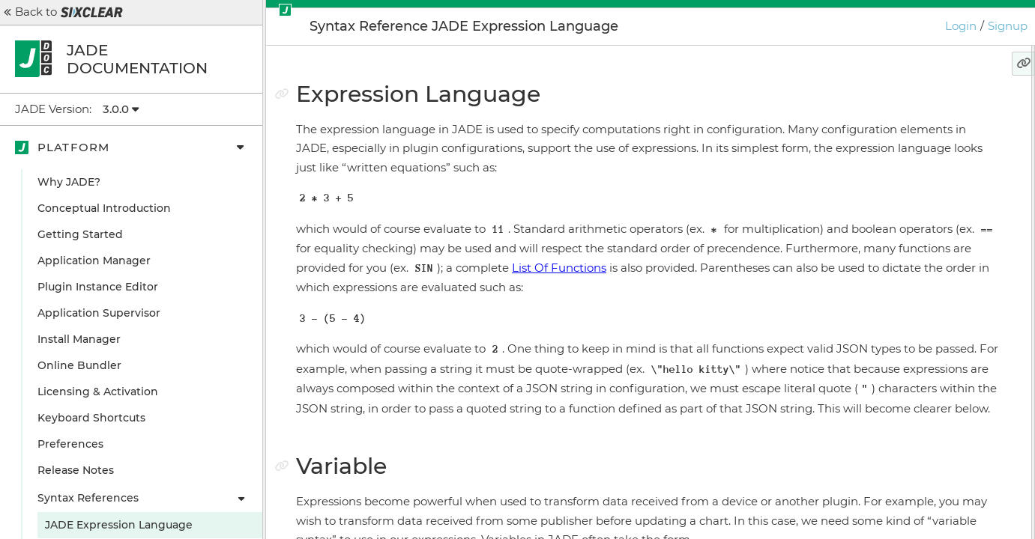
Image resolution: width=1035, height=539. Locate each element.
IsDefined (875, 393)
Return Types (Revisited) (908, 251)
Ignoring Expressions (899, 277)
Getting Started (80, 234)
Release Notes (75, 470)
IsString (870, 498)
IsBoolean (875, 524)
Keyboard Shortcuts (91, 418)
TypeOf (868, 419)
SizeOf (866, 445)
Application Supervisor (98, 313)
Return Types (878, 161)
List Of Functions (559, 306)
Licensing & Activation (97, 392)
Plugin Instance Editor (97, 287)
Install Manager (79, 339)
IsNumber (875, 472)
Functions (869, 187)
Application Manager (94, 261)
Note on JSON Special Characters (900, 219)
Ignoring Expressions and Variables (911, 308)
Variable (863, 135)
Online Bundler (79, 365)
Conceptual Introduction (104, 208)
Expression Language (900, 109)
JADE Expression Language (119, 525)
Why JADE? (68, 182)
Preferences (70, 444)
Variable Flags (879, 341)
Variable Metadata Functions (919, 367)
